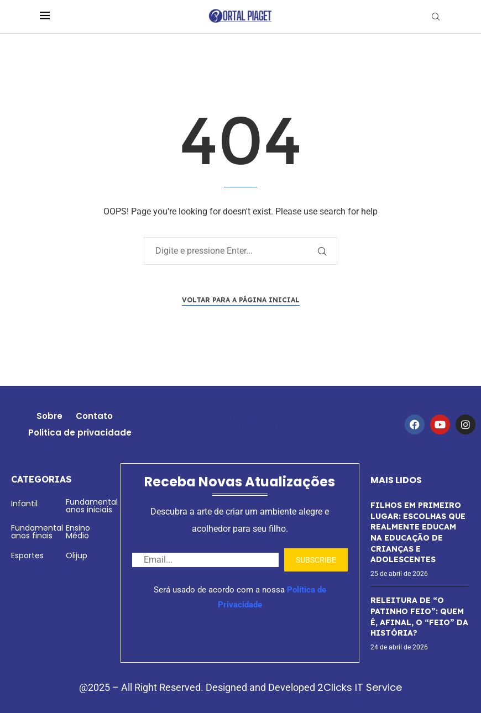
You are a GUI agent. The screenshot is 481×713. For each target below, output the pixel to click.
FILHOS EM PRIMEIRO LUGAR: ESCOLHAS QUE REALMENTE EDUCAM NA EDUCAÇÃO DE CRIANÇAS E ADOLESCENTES (418, 532)
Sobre (49, 416)
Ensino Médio (78, 531)
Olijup (76, 555)
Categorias (41, 479)
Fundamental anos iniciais (92, 505)
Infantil (24, 503)
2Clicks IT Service (359, 687)
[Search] (435, 16)
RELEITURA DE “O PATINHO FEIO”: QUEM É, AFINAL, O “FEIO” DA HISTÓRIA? (419, 616)
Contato (94, 416)
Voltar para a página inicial (241, 300)
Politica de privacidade (80, 432)
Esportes (27, 555)
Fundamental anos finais (37, 531)
